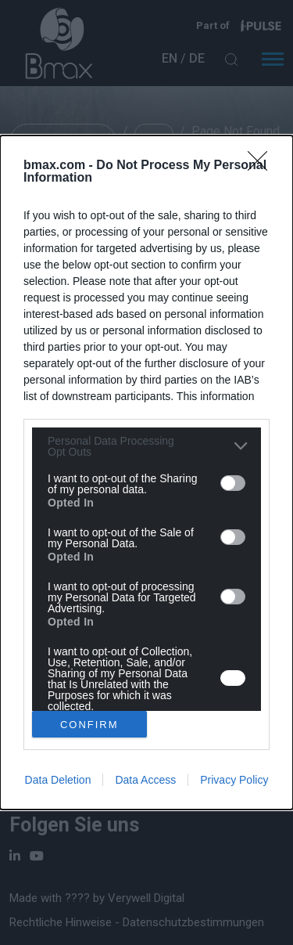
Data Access (145, 780)
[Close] (262, 166)
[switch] (232, 483)
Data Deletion (58, 780)
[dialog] (146, 472)
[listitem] (146, 446)
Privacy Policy (234, 780)
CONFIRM (89, 724)
